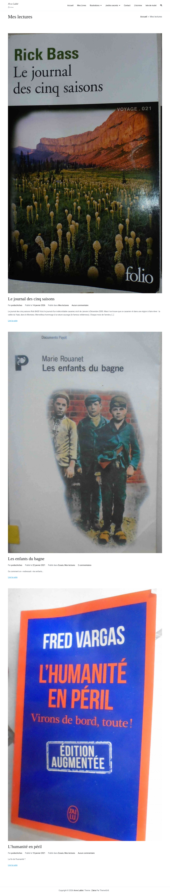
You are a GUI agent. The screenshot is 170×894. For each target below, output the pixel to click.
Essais (61, 565)
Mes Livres (81, 5)
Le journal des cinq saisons (31, 298)
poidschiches (16, 305)
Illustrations (94, 5)
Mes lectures (63, 305)
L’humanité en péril (25, 846)
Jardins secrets (111, 5)
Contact (127, 5)
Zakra (94, 890)
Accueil (70, 5)
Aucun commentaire (80, 305)
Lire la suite (12, 321)
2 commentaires (84, 565)
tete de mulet (151, 5)
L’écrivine (138, 5)
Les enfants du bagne (26, 558)
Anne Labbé (13, 3)
